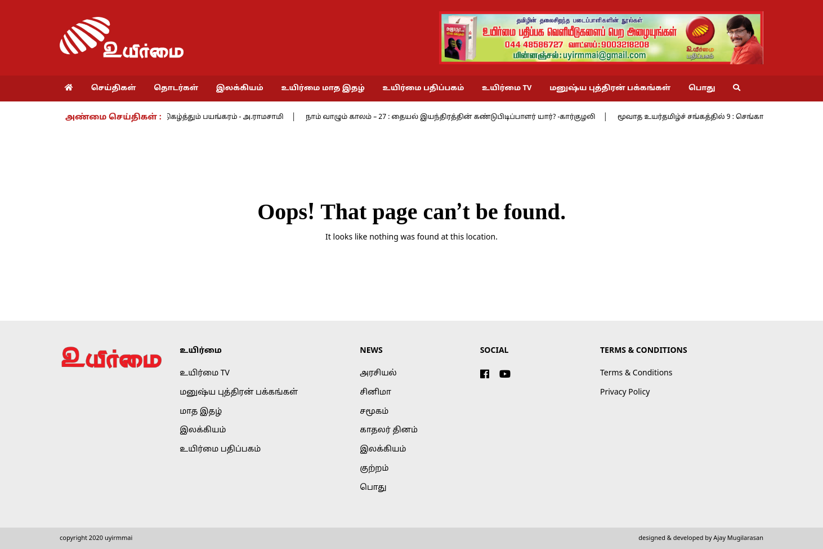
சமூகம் (374, 412)
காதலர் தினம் (389, 430)
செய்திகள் (113, 88)
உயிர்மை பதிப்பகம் (423, 88)
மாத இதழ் (201, 412)
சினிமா (375, 392)
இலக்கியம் (239, 88)
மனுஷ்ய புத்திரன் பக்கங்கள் (609, 88)
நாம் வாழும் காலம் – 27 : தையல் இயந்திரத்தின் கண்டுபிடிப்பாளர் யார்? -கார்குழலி (456, 117)
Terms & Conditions (636, 373)
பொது (701, 88)
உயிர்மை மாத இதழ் (322, 88)
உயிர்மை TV (507, 88)
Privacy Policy (625, 392)
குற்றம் (374, 468)
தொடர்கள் (176, 88)
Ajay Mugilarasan (738, 538)
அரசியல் (378, 373)
